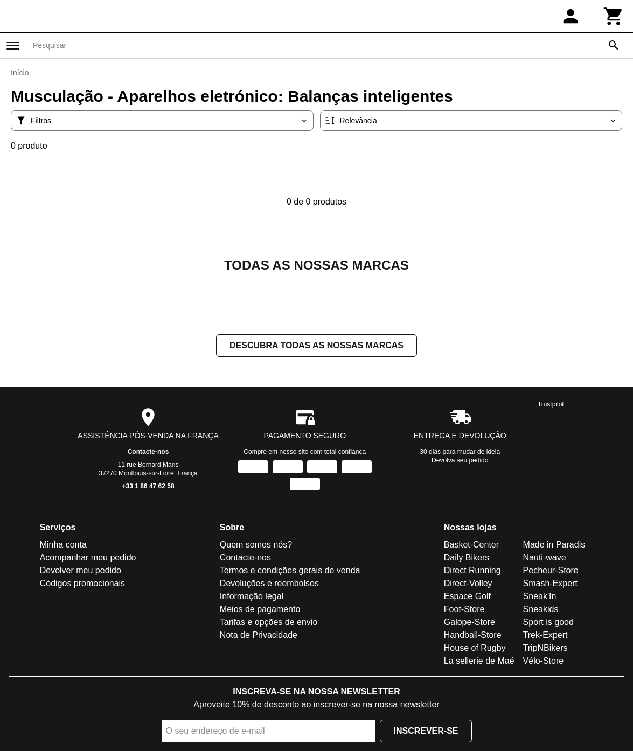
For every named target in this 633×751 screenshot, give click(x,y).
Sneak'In (540, 596)
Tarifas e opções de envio (268, 622)
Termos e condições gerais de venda (290, 570)
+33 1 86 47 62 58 (148, 486)
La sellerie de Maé (479, 660)
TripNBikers (545, 647)
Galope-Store (469, 622)
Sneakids (541, 609)
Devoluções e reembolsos (269, 583)
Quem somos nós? (256, 544)
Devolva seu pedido (460, 460)
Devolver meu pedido (80, 570)
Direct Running (472, 570)
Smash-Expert (550, 583)
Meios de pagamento (260, 609)
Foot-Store (464, 609)
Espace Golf (467, 596)
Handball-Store (473, 635)
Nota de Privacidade (258, 635)
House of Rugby (475, 647)
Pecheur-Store (551, 570)
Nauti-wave (544, 557)
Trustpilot (551, 404)
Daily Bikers (466, 557)
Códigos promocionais (82, 583)
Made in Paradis (554, 544)
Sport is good (548, 622)
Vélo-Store (543, 660)
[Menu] (13, 46)
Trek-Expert (545, 635)
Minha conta (63, 544)
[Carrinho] (613, 16)
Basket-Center (471, 544)
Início (20, 72)
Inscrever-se (425, 730)
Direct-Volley (468, 583)
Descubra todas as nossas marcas (316, 345)
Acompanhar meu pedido (88, 557)
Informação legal (251, 596)
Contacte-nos (148, 451)
